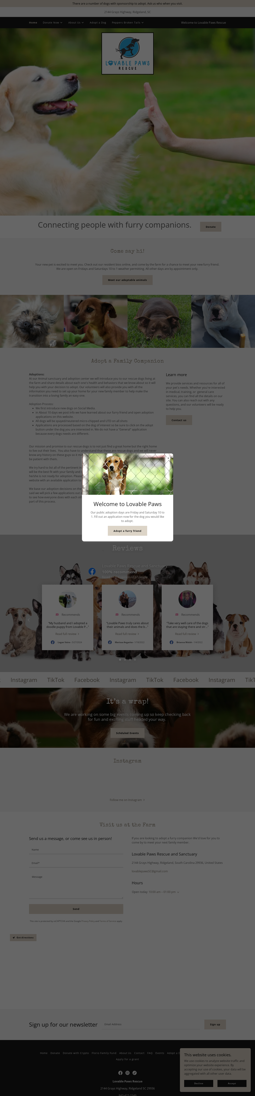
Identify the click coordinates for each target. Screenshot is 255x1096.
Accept (232, 1083)
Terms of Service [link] (108, 963)
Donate (211, 226)
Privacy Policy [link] (88, 963)
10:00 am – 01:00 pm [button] (162, 934)
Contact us (179, 420)
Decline (198, 1083)
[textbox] (76, 892)
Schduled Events (127, 733)
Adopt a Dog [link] (98, 22)
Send (76, 951)
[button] (53, 22)
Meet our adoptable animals (127, 280)
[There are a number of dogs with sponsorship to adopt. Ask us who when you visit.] (127, 3)
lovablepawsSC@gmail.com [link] (150, 914)
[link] (127, 53)
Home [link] (33, 22)
